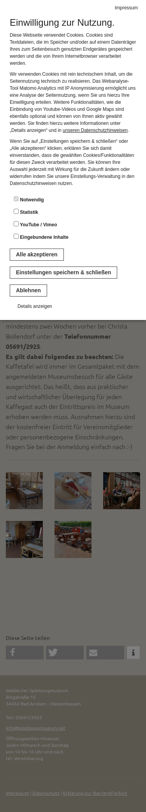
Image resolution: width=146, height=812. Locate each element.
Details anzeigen (35, 306)
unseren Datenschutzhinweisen (95, 130)
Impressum (126, 8)
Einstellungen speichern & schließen (63, 272)
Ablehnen (28, 290)
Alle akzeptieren (37, 254)
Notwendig (29, 199)
